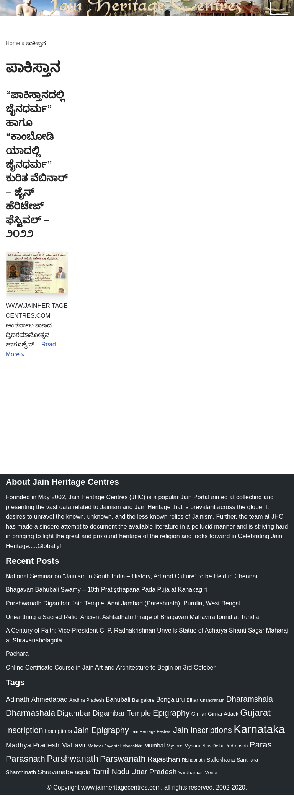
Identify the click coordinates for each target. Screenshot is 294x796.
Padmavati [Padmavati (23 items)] (236, 746)
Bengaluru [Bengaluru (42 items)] (170, 700)
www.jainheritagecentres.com (121, 788)
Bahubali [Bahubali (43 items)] (118, 700)
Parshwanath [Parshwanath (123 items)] (72, 759)
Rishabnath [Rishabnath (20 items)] (193, 761)
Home (13, 43)
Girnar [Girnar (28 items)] (198, 715)
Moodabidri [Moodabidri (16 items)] (132, 746)
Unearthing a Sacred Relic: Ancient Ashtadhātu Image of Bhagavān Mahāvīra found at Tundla (132, 618)
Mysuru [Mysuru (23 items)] (192, 746)
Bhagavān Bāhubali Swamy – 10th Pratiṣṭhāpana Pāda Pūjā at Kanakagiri (106, 590)
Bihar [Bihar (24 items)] (192, 701)
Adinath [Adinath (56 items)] (17, 700)
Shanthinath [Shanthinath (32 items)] (21, 773)
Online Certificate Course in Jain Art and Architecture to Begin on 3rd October (111, 668)
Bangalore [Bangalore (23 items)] (143, 701)
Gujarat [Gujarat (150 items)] (255, 713)
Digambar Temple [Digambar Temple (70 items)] (122, 714)
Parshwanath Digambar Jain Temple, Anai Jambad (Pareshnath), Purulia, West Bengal (123, 604)
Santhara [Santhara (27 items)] (247, 760)
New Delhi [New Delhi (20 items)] (212, 746)
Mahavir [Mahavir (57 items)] (73, 746)
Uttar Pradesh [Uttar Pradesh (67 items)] (154, 772)
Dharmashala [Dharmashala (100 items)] (30, 713)
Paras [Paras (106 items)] (261, 745)
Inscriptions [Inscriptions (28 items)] (58, 732)
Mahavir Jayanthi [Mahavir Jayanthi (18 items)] (104, 746)
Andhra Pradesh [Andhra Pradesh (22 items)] (86, 701)
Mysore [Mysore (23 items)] (175, 746)
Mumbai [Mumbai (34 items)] (154, 746)
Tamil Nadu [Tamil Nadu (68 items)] (110, 772)
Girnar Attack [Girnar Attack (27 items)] (223, 715)
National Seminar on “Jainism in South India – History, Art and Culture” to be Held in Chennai (131, 577)
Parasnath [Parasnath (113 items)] (25, 759)
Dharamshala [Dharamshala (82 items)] (249, 699)
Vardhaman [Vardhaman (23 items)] (190, 773)
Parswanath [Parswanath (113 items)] (122, 759)
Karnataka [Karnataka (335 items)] (259, 729)
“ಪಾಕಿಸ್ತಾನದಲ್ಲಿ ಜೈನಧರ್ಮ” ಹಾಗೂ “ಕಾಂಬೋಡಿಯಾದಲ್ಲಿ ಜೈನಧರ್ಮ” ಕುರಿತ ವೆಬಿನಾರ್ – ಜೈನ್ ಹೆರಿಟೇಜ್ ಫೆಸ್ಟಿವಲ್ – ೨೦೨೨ (36, 164)
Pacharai (18, 654)
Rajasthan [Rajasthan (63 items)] (163, 760)
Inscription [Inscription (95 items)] (24, 731)
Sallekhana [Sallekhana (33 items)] (221, 760)
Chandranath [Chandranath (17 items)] (212, 701)
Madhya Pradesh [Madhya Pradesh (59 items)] (32, 746)
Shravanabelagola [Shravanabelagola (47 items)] (64, 773)
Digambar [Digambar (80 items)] (74, 714)
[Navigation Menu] (279, 8)
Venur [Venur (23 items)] (211, 773)
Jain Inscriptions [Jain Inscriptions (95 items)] (202, 731)
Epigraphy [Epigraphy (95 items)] (171, 713)
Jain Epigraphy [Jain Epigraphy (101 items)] (101, 731)
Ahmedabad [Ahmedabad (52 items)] (49, 700)
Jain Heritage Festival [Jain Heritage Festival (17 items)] (151, 732)
